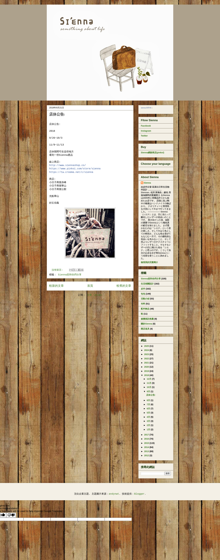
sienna (71, 172)
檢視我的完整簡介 (149, 262)
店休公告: (57, 114)
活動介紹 (145, 298)
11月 (149, 383)
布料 (143, 303)
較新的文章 (56, 286)
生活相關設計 (147, 283)
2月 (149, 425)
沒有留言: (58, 270)
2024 (147, 350)
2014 (147, 447)
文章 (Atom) (94, 295)
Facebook (146, 126)
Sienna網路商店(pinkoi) (152, 152)
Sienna (147, 183)
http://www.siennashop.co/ (67, 165)
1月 (149, 429)
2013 (147, 451)
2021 (147, 362)
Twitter (144, 135)
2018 (147, 375)
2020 (147, 367)
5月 (149, 412)
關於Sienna (146, 323)
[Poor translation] (11, 515)
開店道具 (145, 329)
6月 (149, 408)
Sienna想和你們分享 (70, 274)
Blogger (139, 494)
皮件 (143, 288)
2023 (147, 354)
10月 (149, 387)
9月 (149, 391)
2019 (147, 371)
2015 (147, 443)
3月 (149, 421)
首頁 (90, 286)
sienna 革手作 (146, 108)
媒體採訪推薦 (147, 319)
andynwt (114, 494)
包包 (143, 294)
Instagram (146, 131)
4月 (149, 417)
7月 (149, 404)
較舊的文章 (124, 286)
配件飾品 (145, 309)
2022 (147, 358)
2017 (147, 434)
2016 (147, 439)
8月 (149, 400)
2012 (147, 455)
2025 (147, 346)
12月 (149, 379)
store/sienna (75, 168)
